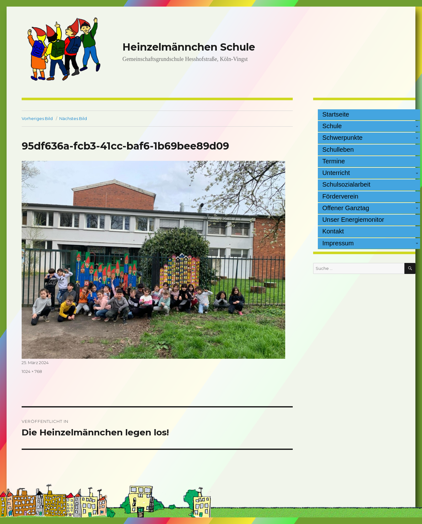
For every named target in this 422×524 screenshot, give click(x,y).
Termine (333, 161)
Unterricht (336, 172)
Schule (332, 126)
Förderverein (340, 196)
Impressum (338, 243)
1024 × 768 (32, 371)
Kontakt (333, 231)
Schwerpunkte (342, 137)
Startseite (335, 114)
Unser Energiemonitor (353, 219)
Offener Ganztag (345, 208)
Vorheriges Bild (37, 118)
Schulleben (338, 149)
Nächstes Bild (73, 118)
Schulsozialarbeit (346, 184)
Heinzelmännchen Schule (188, 47)
